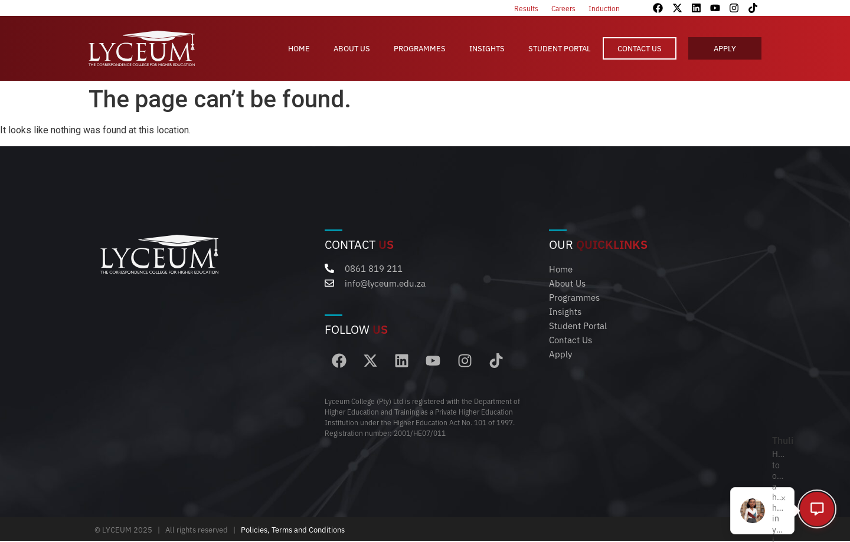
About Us (352, 48)
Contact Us (639, 48)
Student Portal (559, 48)
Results (526, 8)
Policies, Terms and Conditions (293, 530)
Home (299, 48)
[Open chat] (814, 506)
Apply (725, 48)
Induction (604, 8)
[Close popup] (774, 494)
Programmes (420, 48)
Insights (487, 48)
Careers (563, 8)
